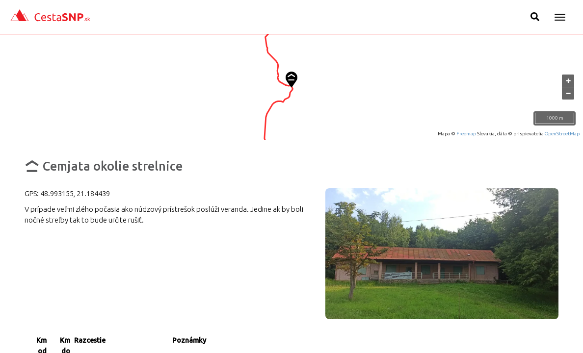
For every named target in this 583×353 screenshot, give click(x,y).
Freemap (466, 133)
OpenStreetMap (562, 133)
